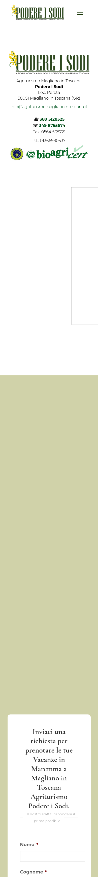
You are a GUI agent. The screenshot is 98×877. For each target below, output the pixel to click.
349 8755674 (52, 125)
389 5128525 (52, 119)
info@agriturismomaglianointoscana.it (49, 106)
